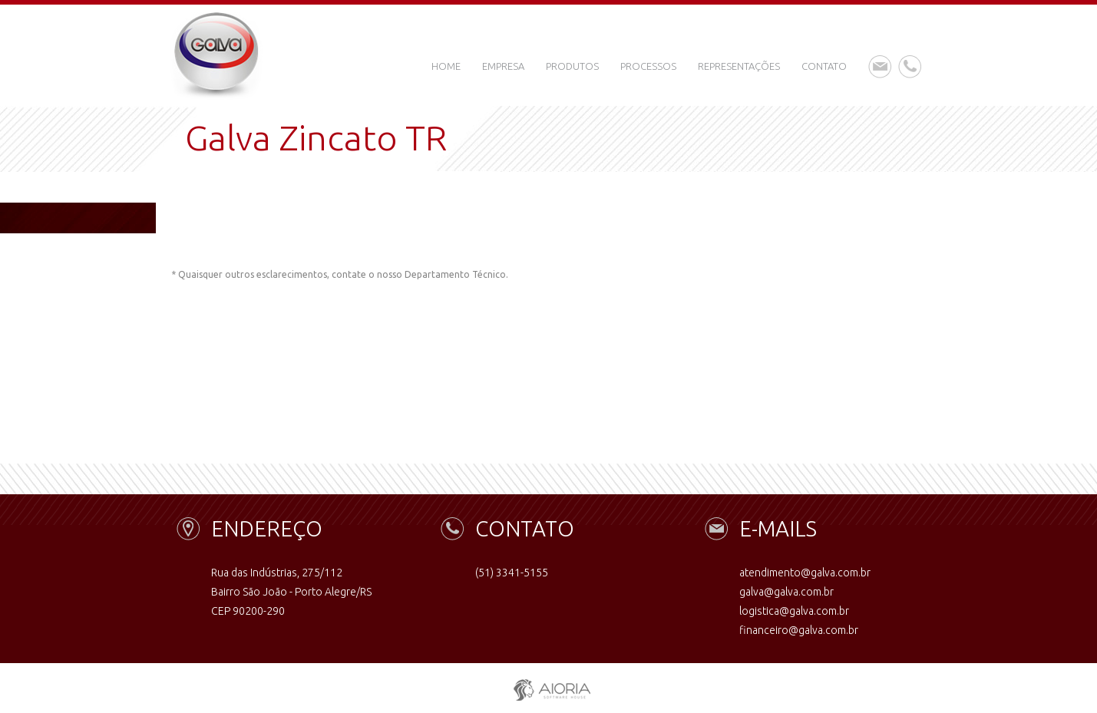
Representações (739, 66)
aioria (548, 687)
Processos (648, 66)
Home (446, 66)
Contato (824, 66)
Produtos (572, 66)
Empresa (503, 66)
